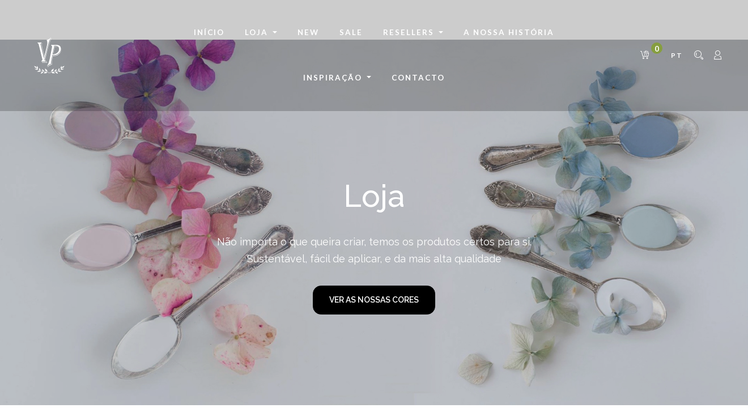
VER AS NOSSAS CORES (374, 299)
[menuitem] (209, 33)
